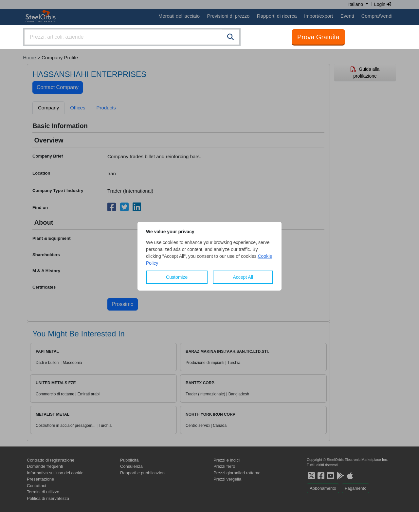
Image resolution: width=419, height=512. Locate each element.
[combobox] (131, 37)
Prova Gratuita (318, 37)
